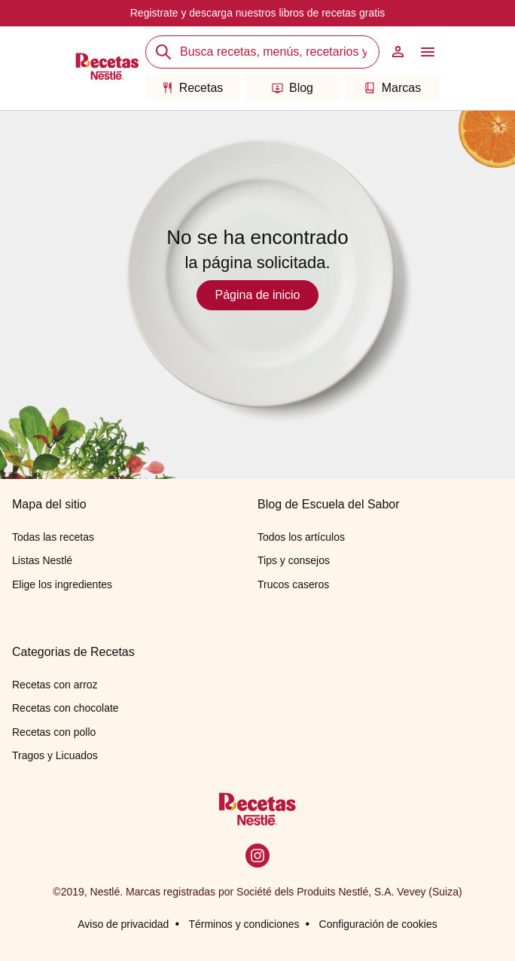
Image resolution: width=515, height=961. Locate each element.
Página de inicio (257, 294)
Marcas (392, 87)
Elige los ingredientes (62, 584)
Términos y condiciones (243, 924)
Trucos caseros (293, 584)
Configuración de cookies (378, 924)
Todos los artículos (301, 537)
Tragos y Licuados (55, 755)
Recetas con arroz (55, 685)
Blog (292, 87)
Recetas (193, 87)
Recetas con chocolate (65, 708)
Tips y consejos (294, 560)
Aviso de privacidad (123, 924)
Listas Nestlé (42, 560)
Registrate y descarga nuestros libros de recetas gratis (257, 13)
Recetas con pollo (54, 732)
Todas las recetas (53, 537)
